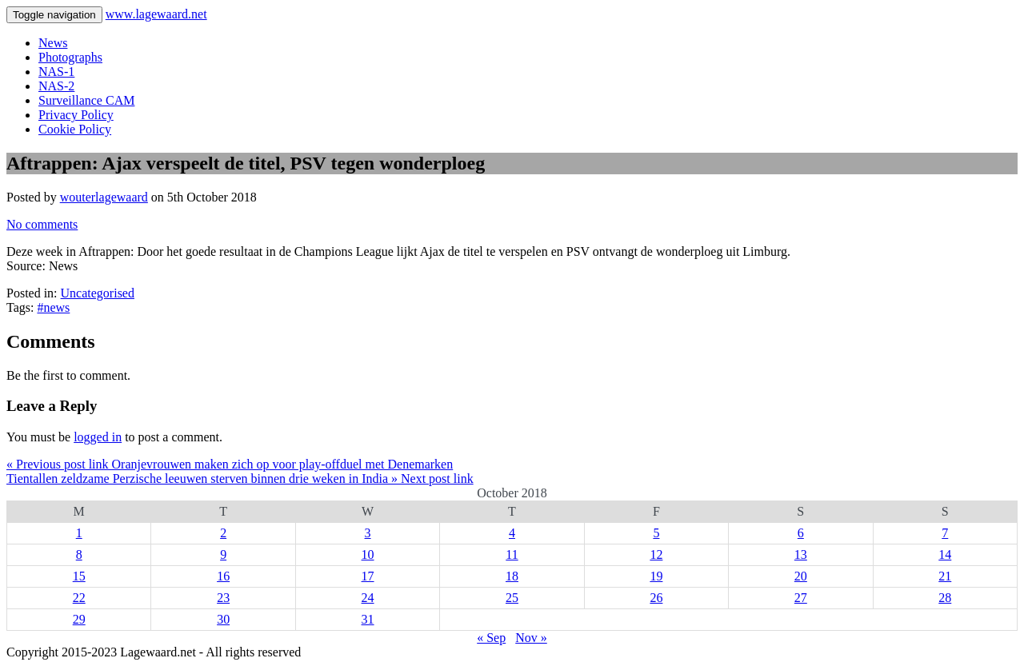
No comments (42, 224)
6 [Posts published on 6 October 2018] (801, 533)
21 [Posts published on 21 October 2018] (944, 576)
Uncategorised (97, 293)
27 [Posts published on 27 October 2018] (800, 597)
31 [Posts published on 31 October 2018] (368, 619)
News (52, 43)
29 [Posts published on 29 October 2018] (79, 619)
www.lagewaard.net (156, 14)
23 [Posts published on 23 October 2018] (223, 597)
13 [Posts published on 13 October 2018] (800, 554)
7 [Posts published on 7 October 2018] (945, 533)
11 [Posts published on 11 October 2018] (512, 554)
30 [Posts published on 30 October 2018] (223, 619)
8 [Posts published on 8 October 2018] (79, 554)
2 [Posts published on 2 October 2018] (223, 533)
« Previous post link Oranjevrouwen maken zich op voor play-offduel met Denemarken (229, 464)
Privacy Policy (76, 115)
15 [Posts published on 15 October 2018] (79, 576)
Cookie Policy (74, 129)
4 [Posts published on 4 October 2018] (512, 533)
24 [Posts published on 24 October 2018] (368, 597)
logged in (98, 437)
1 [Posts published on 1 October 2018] (79, 533)
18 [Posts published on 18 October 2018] (512, 576)
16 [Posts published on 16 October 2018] (223, 576)
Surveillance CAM (86, 100)
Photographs (70, 57)
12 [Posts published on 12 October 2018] (656, 554)
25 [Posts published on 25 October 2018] (512, 597)
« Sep (491, 637)
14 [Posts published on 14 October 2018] (944, 554)
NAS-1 (56, 71)
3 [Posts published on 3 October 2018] (368, 533)
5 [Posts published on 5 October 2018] (656, 533)
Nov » (531, 637)
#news (53, 307)
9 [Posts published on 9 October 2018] (223, 554)
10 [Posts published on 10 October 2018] (368, 554)
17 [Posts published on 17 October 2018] (368, 576)
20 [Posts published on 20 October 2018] (800, 576)
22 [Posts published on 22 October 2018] (79, 597)
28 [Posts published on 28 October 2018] (944, 597)
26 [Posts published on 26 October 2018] (656, 597)
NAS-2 (56, 86)
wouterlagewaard (104, 197)
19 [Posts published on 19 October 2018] (656, 576)
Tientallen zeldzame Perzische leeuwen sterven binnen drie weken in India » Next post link (240, 478)
